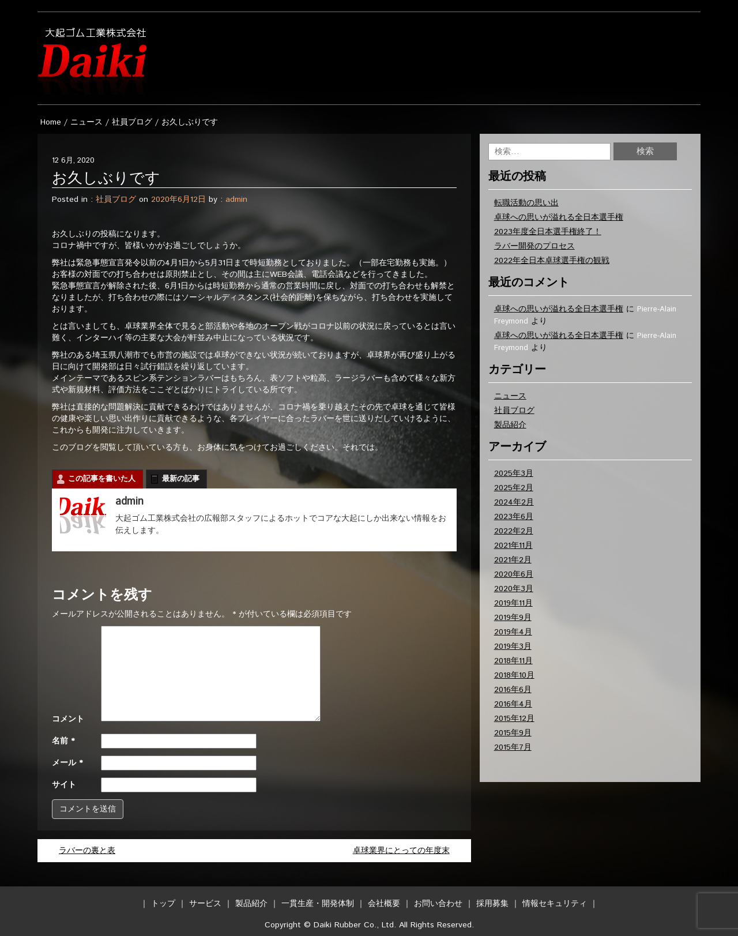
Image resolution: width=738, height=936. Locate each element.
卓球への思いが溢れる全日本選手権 (558, 217)
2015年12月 (514, 718)
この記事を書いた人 (101, 478)
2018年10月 (514, 675)
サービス (205, 903)
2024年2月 (514, 502)
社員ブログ (132, 122)
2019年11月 (513, 603)
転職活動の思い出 (526, 203)
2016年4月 (513, 704)
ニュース (86, 122)
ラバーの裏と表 (87, 850)
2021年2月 (513, 560)
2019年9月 (513, 617)
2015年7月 (513, 747)
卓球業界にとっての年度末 (401, 850)
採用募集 (492, 903)
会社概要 (384, 903)
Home (50, 122)
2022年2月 (513, 531)
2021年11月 (513, 545)
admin (236, 199)
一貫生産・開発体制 (317, 903)
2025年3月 (513, 473)
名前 (63, 741)
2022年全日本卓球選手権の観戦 (551, 260)
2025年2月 (513, 488)
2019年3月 (513, 646)
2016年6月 (513, 690)
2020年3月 (513, 589)
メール (67, 763)
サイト (64, 785)
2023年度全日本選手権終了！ (547, 232)
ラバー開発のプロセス (534, 246)
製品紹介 (510, 425)
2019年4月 (513, 632)
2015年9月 (513, 733)
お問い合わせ (438, 903)
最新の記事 (180, 478)
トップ (163, 903)
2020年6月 (513, 574)
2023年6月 (513, 516)
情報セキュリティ (554, 903)
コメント (68, 719)
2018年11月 (513, 661)
